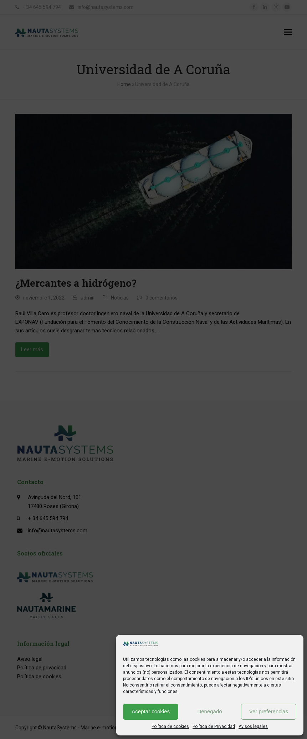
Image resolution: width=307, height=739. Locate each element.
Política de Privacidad (214, 726)
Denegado (209, 711)
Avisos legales (253, 726)
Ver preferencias (268, 711)
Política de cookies (170, 726)
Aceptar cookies (151, 711)
